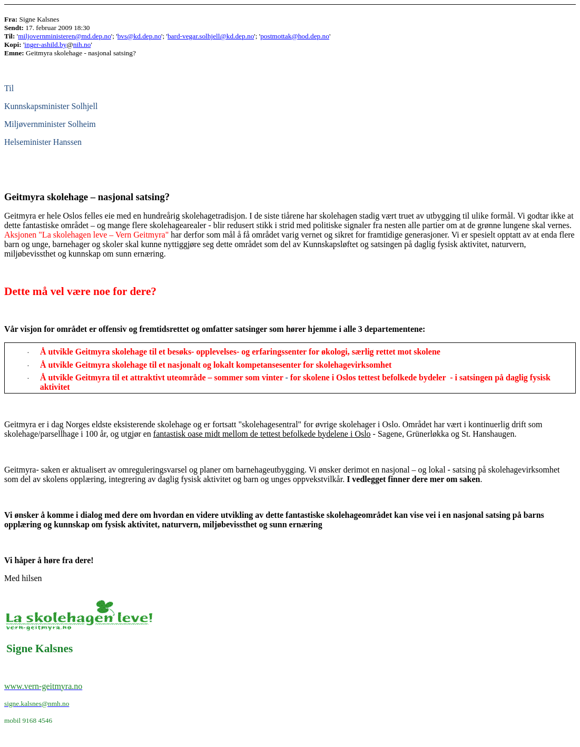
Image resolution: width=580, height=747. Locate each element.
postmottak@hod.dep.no (294, 36)
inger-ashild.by (45, 44)
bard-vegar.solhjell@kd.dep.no (211, 36)
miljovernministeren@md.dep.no (64, 36)
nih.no (82, 44)
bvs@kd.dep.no (139, 36)
